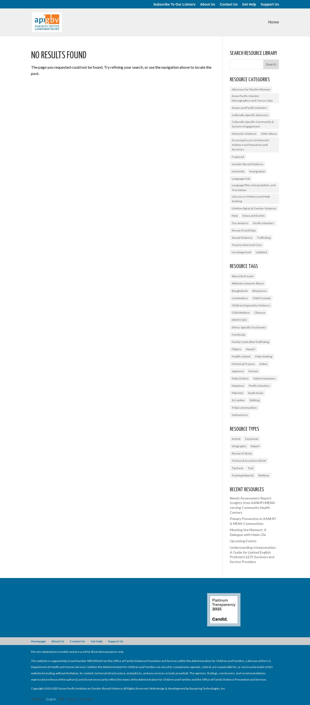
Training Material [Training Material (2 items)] (243, 475)
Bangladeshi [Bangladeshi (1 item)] (240, 291)
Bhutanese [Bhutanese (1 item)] (259, 291)
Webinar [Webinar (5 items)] (263, 475)
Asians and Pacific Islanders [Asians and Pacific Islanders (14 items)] (249, 108)
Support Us (270, 4)
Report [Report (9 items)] (255, 446)
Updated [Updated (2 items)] (261, 252)
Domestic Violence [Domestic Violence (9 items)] (244, 133)
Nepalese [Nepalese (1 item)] (238, 385)
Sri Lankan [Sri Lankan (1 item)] (238, 400)
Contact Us (229, 4)
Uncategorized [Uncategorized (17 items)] (241, 252)
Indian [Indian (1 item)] (263, 364)
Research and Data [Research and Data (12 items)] (244, 230)
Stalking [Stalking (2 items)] (254, 400)
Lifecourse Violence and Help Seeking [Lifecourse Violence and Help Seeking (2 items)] (251, 199)
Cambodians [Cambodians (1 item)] (240, 298)
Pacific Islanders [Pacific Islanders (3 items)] (259, 385)
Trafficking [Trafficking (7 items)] (264, 237)
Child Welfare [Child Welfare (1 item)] (241, 312)
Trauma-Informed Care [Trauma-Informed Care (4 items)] (247, 245)
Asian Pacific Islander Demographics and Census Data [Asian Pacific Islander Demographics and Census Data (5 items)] (252, 98)
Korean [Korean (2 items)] (253, 371)
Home (273, 22)
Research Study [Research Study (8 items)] (242, 453)
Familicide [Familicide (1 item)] (238, 334)
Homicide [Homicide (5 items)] (238, 171)
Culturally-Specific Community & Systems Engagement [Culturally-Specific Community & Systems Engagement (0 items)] (253, 124)
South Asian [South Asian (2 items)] (255, 393)
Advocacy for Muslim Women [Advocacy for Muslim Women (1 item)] (251, 89)
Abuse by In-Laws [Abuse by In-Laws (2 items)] (243, 276)
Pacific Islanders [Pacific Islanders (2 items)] (263, 223)
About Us (207, 4)
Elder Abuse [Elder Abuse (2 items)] (269, 133)
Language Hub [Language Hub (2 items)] (241, 178)
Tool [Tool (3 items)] (250, 468)
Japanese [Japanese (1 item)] (238, 371)
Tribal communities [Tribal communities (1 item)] (244, 407)
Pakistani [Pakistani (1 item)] (237, 393)
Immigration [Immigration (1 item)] (257, 171)
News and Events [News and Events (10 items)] (253, 215)
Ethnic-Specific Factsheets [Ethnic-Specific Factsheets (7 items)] (249, 327)
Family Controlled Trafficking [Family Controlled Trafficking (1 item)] (250, 342)
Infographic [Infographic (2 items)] (239, 446)
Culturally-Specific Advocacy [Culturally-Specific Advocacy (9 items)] (250, 115)
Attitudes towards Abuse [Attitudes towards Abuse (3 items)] (248, 283)
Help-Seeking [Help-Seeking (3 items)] (263, 356)
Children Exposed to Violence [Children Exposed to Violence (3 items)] (251, 305)
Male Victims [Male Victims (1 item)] (240, 378)
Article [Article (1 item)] (236, 439)
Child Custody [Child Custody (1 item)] (262, 298)
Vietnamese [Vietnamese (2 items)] (240, 415)
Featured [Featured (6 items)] (238, 157)
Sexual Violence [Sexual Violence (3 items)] (242, 237)
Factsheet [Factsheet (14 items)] (251, 439)
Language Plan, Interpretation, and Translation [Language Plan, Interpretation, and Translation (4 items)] (254, 187)
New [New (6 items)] (235, 215)
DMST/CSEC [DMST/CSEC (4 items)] (239, 320)
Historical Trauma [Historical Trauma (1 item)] (243, 364)
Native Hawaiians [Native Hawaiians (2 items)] (264, 378)
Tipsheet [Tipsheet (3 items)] (237, 468)
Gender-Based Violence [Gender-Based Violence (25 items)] (247, 164)
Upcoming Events (243, 541)
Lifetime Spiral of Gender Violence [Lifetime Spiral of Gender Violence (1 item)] (254, 208)
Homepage (38, 641)
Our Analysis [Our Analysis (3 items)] (240, 223)
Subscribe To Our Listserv (174, 4)
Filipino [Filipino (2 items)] (236, 349)
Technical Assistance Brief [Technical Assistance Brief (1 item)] (249, 460)
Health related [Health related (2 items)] (241, 356)
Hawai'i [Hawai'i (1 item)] (250, 349)
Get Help (249, 4)
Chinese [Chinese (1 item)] (259, 312)
